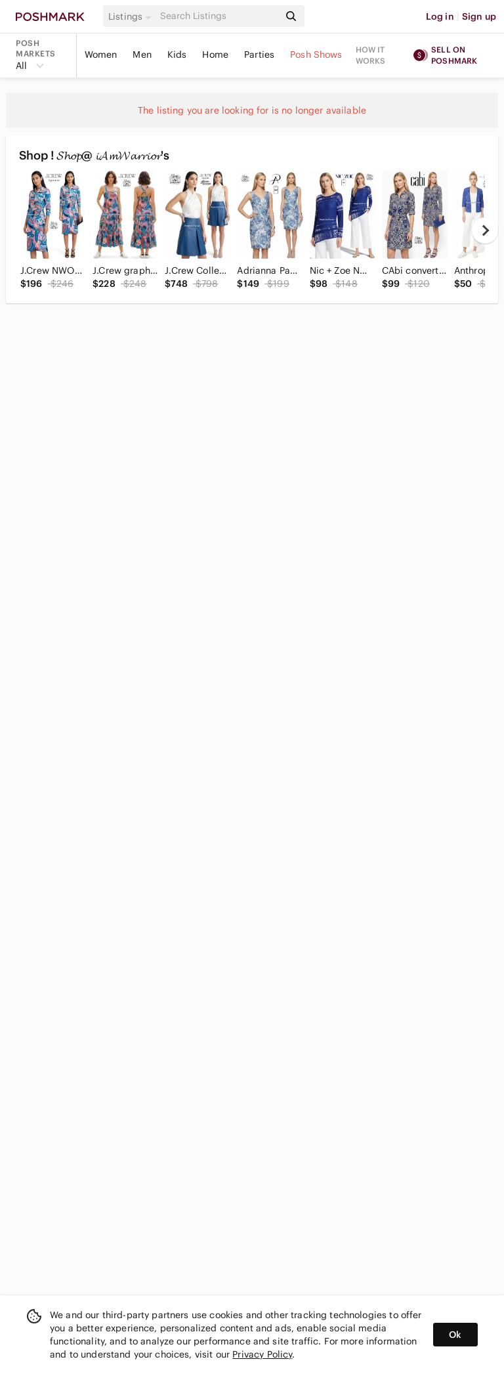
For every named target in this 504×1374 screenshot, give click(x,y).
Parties (259, 54)
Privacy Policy (262, 1354)
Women (101, 54)
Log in (440, 16)
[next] (485, 230)
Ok (455, 1335)
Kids (177, 54)
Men (142, 54)
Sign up (479, 16)
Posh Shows (316, 54)
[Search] (219, 16)
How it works (371, 55)
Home (215, 54)
